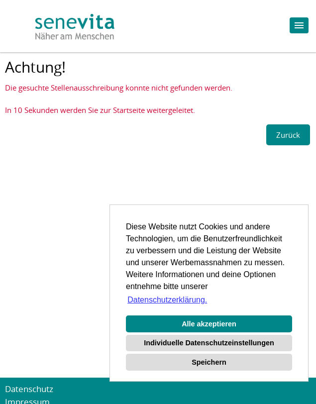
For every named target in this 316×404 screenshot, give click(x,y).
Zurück (288, 135)
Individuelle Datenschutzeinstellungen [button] (209, 343)
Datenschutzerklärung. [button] (167, 300)
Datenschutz (29, 389)
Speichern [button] (209, 362)
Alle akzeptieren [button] (209, 324)
